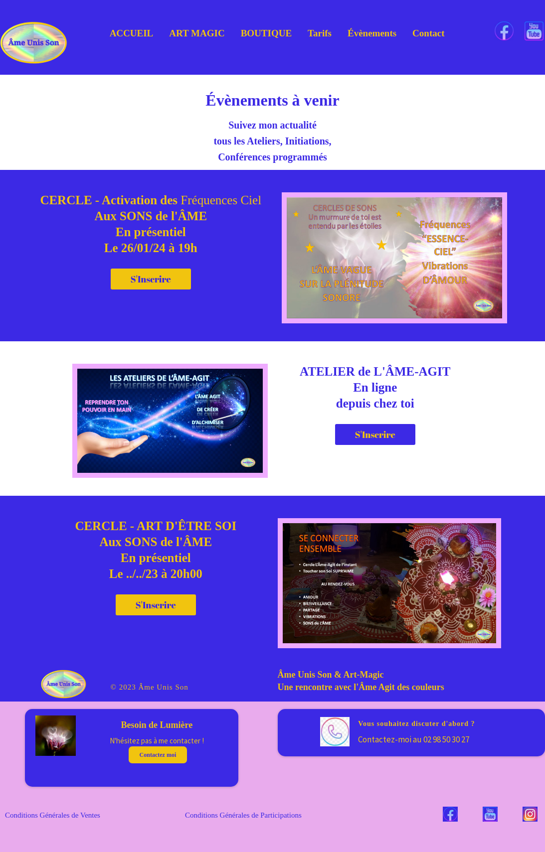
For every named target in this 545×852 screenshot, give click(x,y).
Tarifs (320, 33)
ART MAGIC (196, 33)
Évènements (372, 33)
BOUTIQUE (266, 33)
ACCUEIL (132, 33)
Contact (428, 33)
